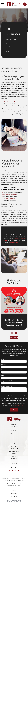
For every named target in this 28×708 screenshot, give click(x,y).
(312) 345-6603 (14, 426)
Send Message (14, 409)
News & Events (14, 461)
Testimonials (14, 458)
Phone (3, 370)
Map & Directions (13, 439)
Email (2, 375)
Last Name (4, 364)
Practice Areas (14, 448)
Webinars (14, 453)
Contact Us (14, 463)
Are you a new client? (6, 381)
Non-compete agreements (10, 194)
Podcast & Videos (14, 451)
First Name (4, 359)
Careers (14, 456)
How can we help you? (7, 386)
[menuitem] (14, 39)
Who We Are (14, 446)
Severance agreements (9, 198)
